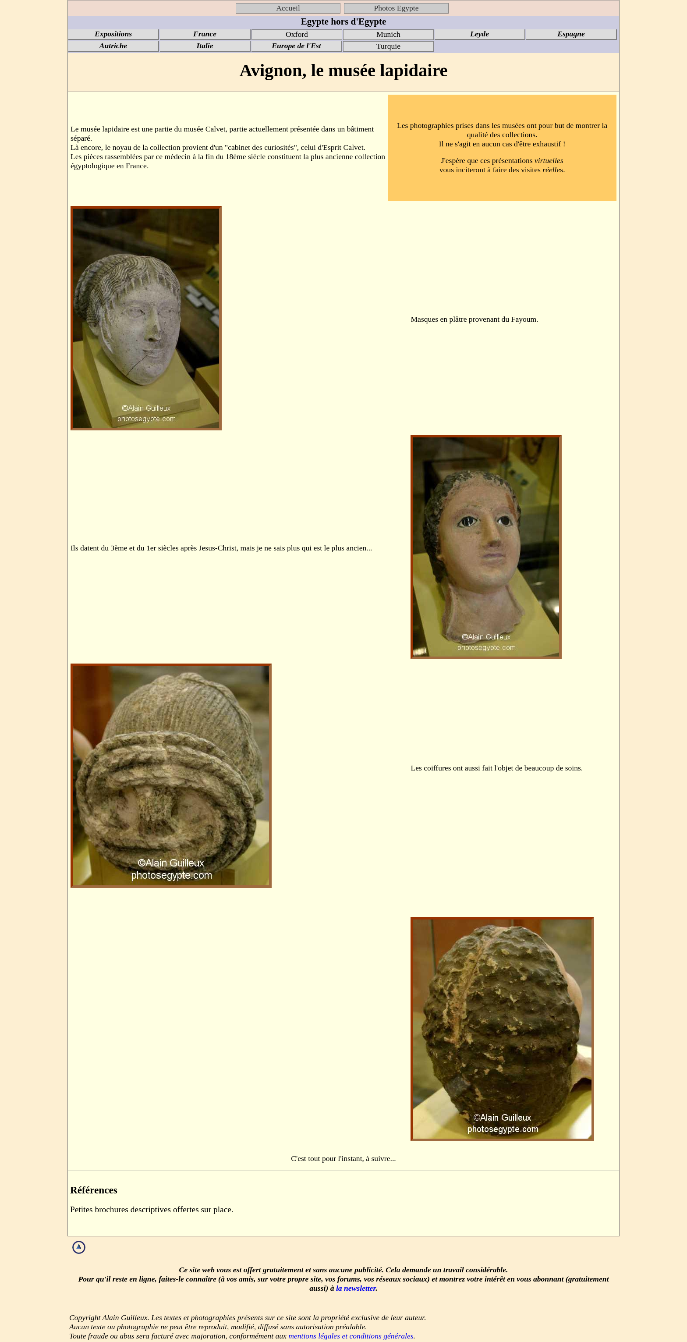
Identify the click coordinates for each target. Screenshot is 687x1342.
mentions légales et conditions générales (350, 1335)
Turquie (388, 46)
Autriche (113, 45)
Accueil (288, 8)
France (204, 33)
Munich (388, 34)
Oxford (297, 34)
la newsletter (355, 1288)
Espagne (571, 33)
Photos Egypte (396, 8)
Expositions (113, 33)
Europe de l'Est (296, 45)
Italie (204, 45)
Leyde (479, 33)
